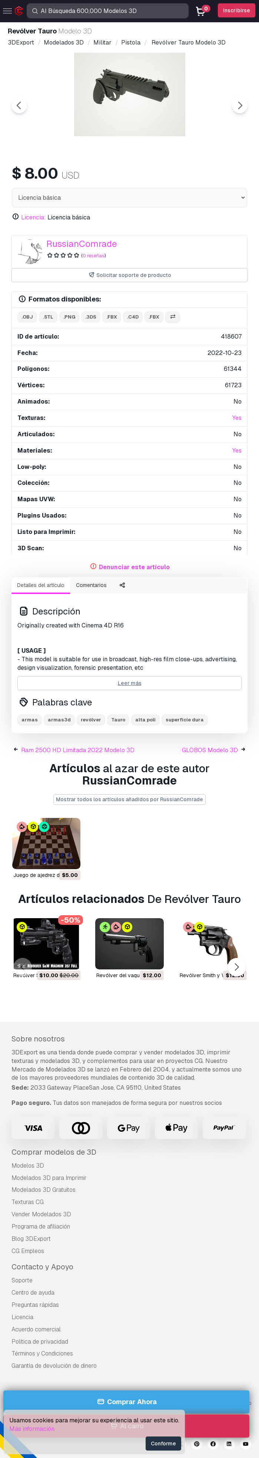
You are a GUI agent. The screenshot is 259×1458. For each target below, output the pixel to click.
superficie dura (185, 720)
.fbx (111, 317)
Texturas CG (27, 1202)
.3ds (90, 317)
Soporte (22, 1280)
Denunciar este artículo (134, 567)
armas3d (59, 720)
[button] (236, 967)
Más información (31, 1429)
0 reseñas (93, 255)
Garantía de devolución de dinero (54, 1366)
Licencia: (33, 217)
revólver (91, 720)
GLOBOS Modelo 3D (210, 750)
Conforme (163, 1443)
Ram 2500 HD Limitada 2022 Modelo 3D (78, 750)
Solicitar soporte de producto (129, 275)
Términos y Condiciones (42, 1353)
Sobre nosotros (38, 1039)
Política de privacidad (39, 1342)
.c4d (133, 317)
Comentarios (91, 585)
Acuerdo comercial (36, 1329)
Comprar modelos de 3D (53, 1152)
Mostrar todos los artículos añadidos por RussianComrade (129, 799)
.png (69, 317)
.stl (48, 317)
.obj (27, 317)
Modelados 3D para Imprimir (49, 1178)
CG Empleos (27, 1251)
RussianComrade (81, 243)
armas (29, 720)
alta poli (145, 720)
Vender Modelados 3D (41, 1214)
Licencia (22, 1317)
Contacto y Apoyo (42, 1267)
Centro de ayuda (32, 1292)
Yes (237, 418)
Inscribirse (236, 10)
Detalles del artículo (40, 585)
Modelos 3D (27, 1166)
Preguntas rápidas (35, 1305)
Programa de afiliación (40, 1226)
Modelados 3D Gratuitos (43, 1190)
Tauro (118, 720)
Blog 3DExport (31, 1239)
